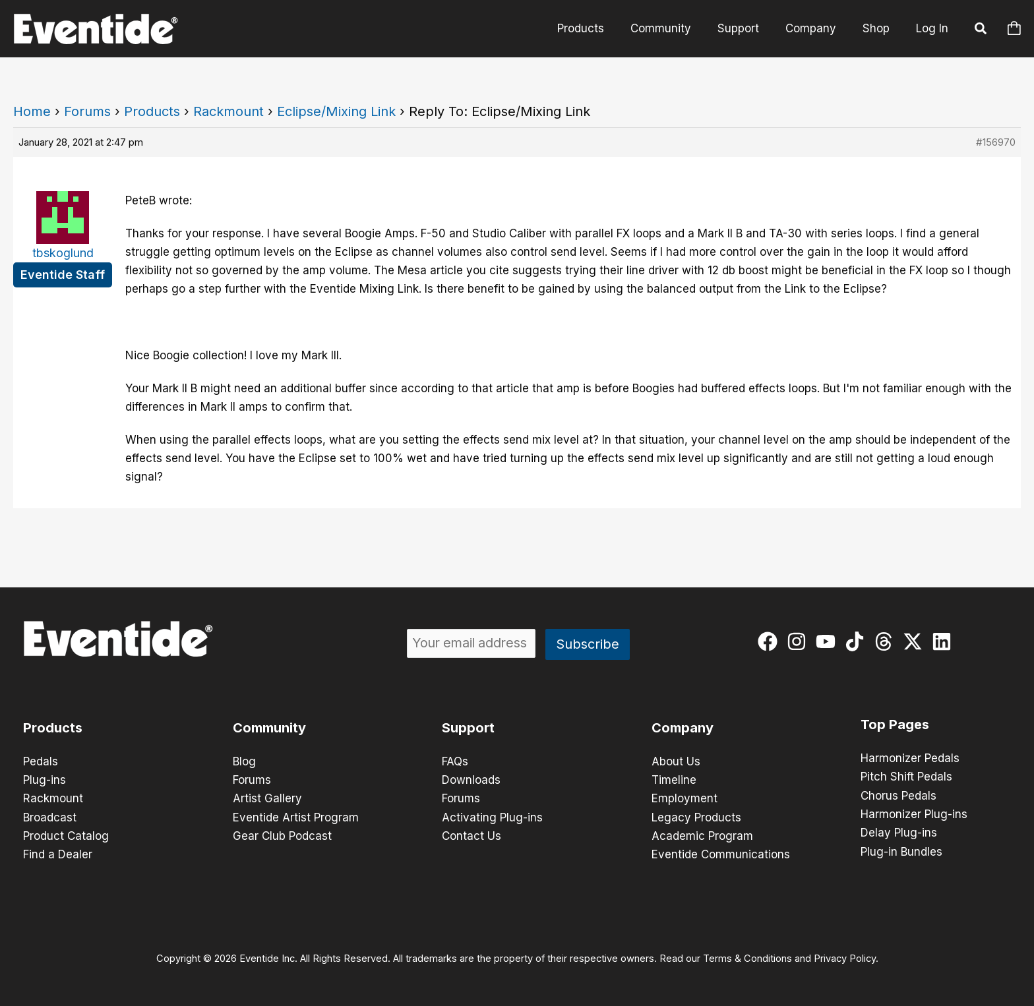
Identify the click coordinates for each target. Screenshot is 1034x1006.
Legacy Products (696, 816)
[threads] (886, 641)
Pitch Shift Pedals (906, 776)
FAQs (455, 761)
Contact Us (471, 835)
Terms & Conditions (747, 957)
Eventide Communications (721, 853)
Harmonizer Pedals (910, 758)
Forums (87, 111)
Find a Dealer (57, 853)
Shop (878, 28)
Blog (244, 761)
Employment (684, 798)
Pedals (40, 761)
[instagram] (799, 641)
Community (674, 28)
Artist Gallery (267, 798)
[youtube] (828, 641)
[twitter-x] (915, 641)
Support (748, 28)
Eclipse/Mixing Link (336, 111)
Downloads (471, 779)
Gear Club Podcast (282, 835)
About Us (676, 761)
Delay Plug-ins (899, 832)
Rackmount (228, 111)
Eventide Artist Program (296, 816)
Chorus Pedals (898, 795)
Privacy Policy (845, 957)
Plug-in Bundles (901, 850)
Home (32, 111)
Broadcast (49, 816)
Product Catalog (66, 835)
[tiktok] (857, 641)
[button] (981, 30)
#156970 (996, 142)
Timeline (674, 779)
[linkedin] (945, 641)
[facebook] (770, 641)
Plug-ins (44, 779)
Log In (932, 28)
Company (816, 28)
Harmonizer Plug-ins (914, 813)
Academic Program (702, 835)
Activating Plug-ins (492, 816)
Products (598, 28)
